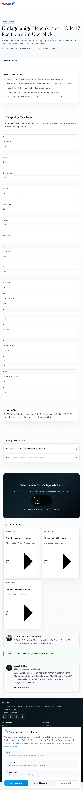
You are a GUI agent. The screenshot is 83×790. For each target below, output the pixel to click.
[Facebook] (22, 716)
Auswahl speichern (41, 783)
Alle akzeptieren (16, 783)
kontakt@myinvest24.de (10, 712)
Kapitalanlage (47, 725)
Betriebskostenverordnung (19, 123)
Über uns (4, 725)
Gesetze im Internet (22, 654)
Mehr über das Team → (21, 687)
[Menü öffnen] (78, 3)
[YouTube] (16, 716)
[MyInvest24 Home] (8, 4)
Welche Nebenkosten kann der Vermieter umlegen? (25, 458)
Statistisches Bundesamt (43, 654)
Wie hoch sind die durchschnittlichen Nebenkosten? (25, 449)
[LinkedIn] (4, 716)
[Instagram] (10, 716)
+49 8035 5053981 (9, 710)
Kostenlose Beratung (41, 500)
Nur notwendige (66, 783)
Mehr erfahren (45, 643)
